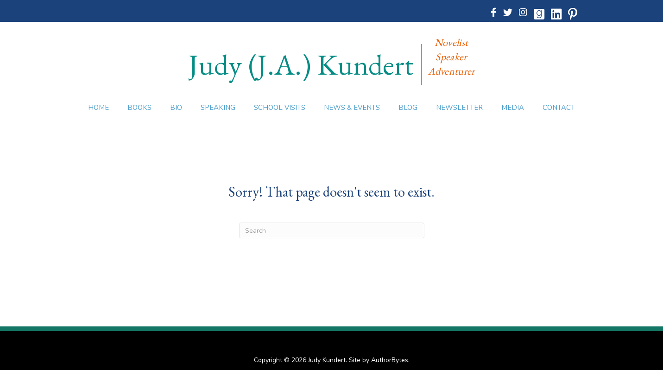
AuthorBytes (389, 360)
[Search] (331, 230)
